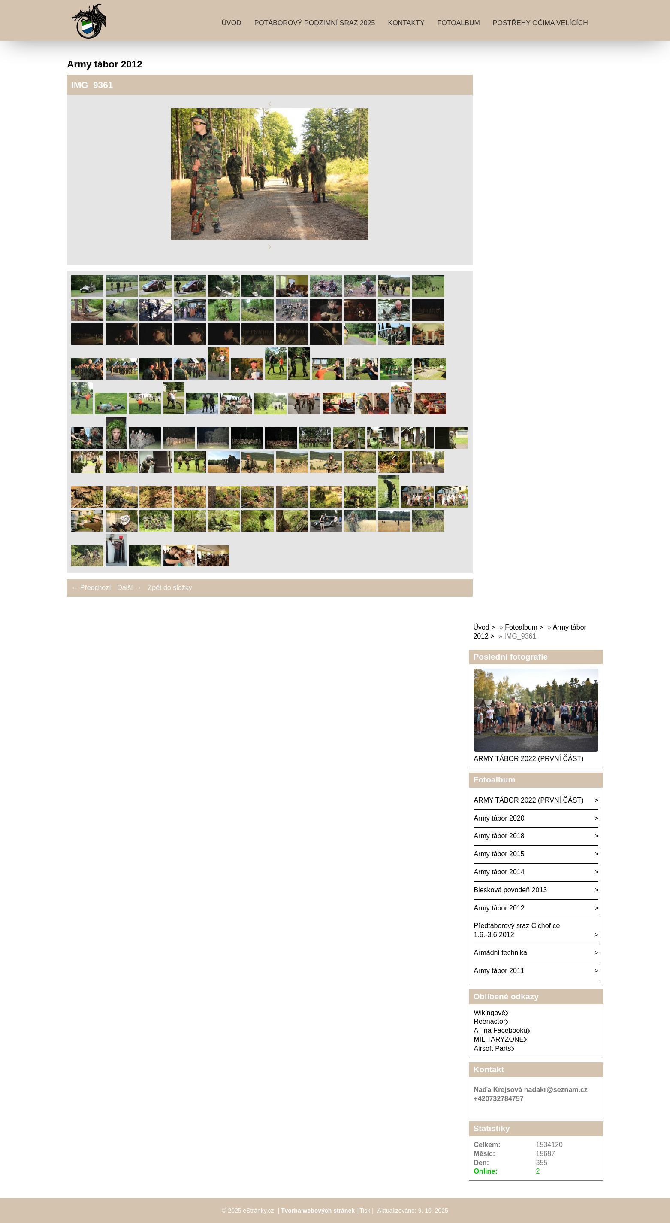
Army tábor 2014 (499, 872)
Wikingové (491, 1012)
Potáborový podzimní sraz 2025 (314, 23)
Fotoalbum (459, 23)
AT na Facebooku (502, 1030)
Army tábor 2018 (499, 836)
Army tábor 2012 (499, 908)
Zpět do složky (170, 587)
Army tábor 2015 (499, 854)
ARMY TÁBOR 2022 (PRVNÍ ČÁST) (528, 758)
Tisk (364, 1210)
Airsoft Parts (494, 1048)
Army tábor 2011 (499, 970)
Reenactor (491, 1021)
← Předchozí (91, 587)
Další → (129, 587)
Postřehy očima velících (540, 23)
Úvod (231, 23)
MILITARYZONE (500, 1039)
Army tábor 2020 (499, 818)
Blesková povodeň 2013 (510, 890)
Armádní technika (500, 952)
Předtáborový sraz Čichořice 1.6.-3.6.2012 (517, 930)
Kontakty (406, 23)
